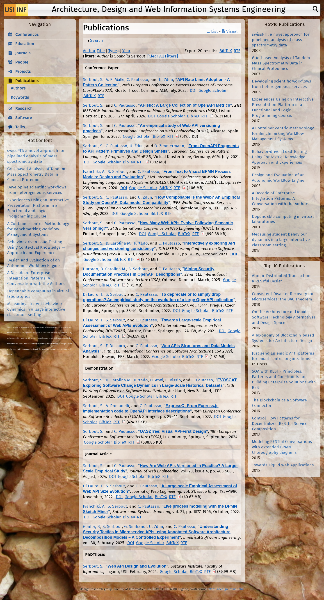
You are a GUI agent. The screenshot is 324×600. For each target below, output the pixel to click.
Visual (229, 32)
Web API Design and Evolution (137, 566)
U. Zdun (166, 80)
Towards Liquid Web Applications (283, 465)
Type (112, 51)
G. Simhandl (135, 527)
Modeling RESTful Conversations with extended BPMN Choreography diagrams (282, 447)
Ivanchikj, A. (94, 172)
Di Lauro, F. (93, 295)
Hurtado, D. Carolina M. (104, 269)
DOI (193, 91)
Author (89, 51)
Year (126, 51)
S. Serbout (117, 172)
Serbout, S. (93, 80)
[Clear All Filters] (162, 56)
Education (24, 44)
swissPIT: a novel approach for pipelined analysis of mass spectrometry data (36, 156)
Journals (23, 53)
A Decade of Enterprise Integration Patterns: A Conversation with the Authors (36, 278)
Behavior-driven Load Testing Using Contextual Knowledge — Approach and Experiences (36, 247)
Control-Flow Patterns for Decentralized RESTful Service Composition (279, 423)
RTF (237, 51)
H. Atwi (156, 380)
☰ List (212, 32)
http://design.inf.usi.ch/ (225, 589)
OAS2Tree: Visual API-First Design (173, 431)
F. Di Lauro (115, 346)
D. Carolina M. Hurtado (127, 243)
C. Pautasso (137, 80)
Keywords (20, 98)
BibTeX (225, 51)
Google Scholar (213, 91)
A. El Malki (115, 80)
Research (24, 109)
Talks (20, 127)
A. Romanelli (117, 406)
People (21, 62)
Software (23, 118)
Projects (23, 72)
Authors (18, 88)
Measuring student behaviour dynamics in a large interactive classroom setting (36, 309)
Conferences (27, 35)
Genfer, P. (91, 527)
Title (101, 51)
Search (96, 41)
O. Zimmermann (169, 146)
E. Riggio (173, 380)
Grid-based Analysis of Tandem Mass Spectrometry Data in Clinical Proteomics (36, 174)
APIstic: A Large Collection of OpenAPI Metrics (185, 105)
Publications (27, 81)
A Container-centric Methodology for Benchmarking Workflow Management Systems (38, 229)
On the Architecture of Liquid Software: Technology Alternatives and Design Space (284, 317)
